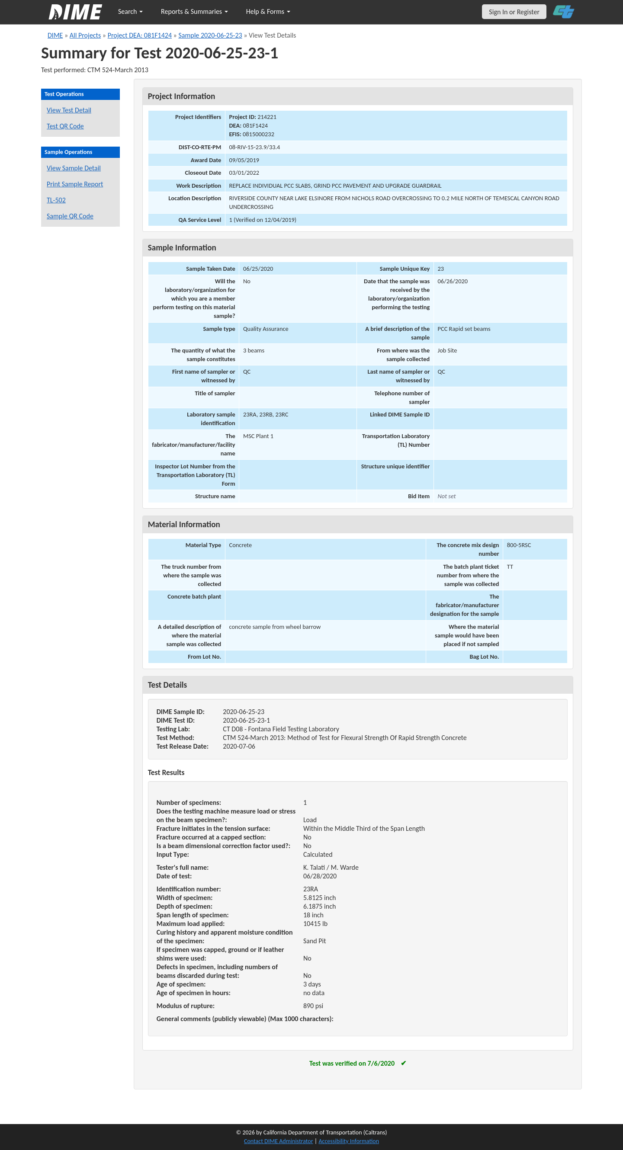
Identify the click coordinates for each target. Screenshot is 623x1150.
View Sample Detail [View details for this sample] (74, 168)
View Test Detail (69, 110)
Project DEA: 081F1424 (140, 35)
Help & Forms (268, 11)
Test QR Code (65, 126)
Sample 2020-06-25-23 (210, 35)
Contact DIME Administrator (278, 1141)
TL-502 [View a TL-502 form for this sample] (56, 200)
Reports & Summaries (194, 11)
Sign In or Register (514, 12)
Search (130, 11)
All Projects (85, 35)
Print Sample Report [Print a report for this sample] (75, 184)
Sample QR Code (70, 216)
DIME (55, 35)
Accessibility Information (348, 1141)
